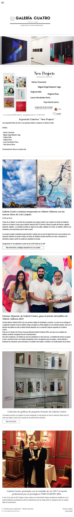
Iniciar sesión (68, 509)
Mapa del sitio (28, 509)
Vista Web (69, 511)
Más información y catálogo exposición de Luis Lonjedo (23, 247)
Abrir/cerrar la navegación (37, 2)
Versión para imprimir (11, 509)
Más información (11, 421)
